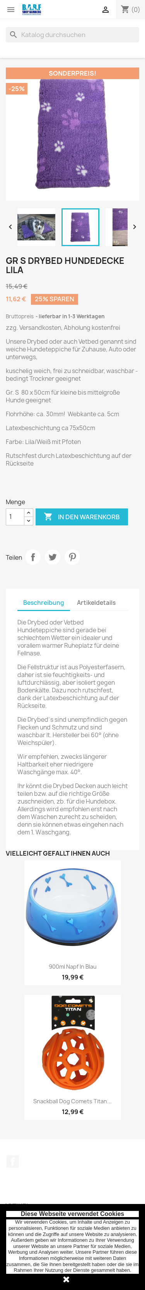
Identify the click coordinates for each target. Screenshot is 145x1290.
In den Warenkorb (82, 517)
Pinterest (72, 557)
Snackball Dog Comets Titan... (72, 1101)
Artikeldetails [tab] (96, 603)
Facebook (13, 1161)
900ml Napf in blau (73, 966)
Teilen (33, 557)
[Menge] (15, 516)
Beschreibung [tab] (43, 603)
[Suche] (72, 34)
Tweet (52, 557)
